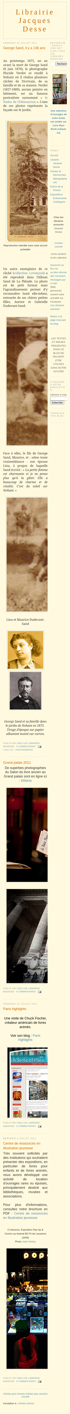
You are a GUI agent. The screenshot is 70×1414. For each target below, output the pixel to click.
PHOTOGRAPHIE (24, 750)
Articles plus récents (14, 1393)
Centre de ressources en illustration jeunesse (21, 1146)
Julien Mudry (29, 1241)
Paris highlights (14, 1009)
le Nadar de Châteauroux (25, 100)
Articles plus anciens (36, 1393)
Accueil (25, 1396)
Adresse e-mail (58, 394)
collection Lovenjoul (28, 273)
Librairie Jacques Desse (35, 20)
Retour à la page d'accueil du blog (58, 320)
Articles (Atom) (26, 1403)
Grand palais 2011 (17, 762)
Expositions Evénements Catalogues (58, 198)
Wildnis (26, 781)
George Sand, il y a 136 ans (24, 48)
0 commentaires (26, 746)
